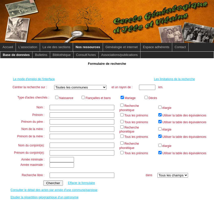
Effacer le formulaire (81, 183)
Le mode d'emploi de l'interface (34, 79)
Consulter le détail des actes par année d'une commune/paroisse (54, 190)
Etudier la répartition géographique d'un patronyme (45, 197)
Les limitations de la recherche (174, 79)
